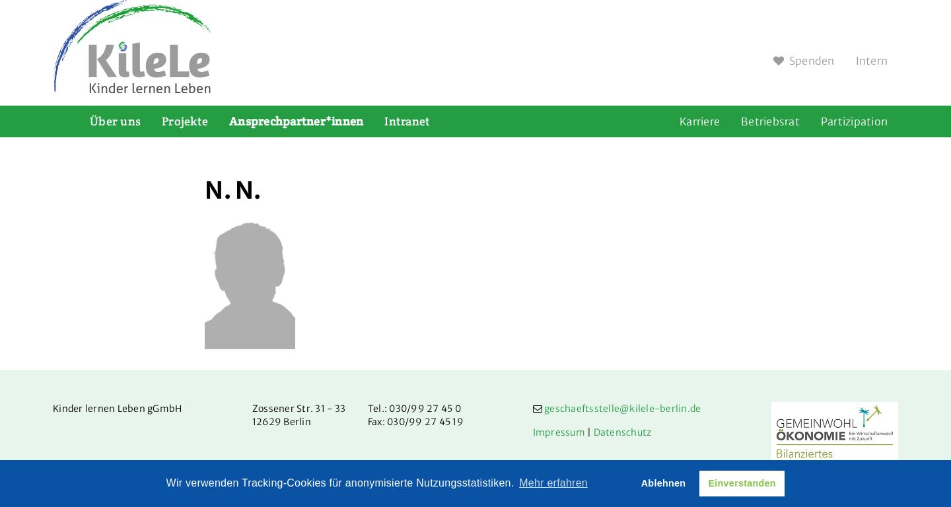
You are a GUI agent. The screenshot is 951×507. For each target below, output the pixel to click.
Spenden (804, 60)
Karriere (700, 121)
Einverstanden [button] (741, 483)
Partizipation (854, 121)
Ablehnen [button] (663, 483)
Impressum (559, 432)
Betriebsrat (770, 121)
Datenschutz (623, 432)
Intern (872, 60)
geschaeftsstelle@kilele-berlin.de (622, 409)
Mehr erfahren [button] (553, 483)
